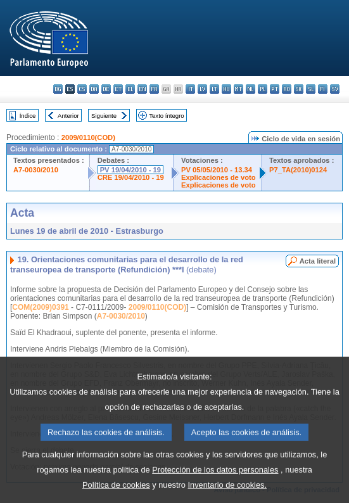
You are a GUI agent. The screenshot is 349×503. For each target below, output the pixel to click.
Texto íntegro (166, 115)
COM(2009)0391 (40, 307)
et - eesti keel (118, 89)
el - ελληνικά (130, 89)
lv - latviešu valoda (202, 89)
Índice (28, 115)
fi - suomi (322, 89)
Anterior (68, 115)
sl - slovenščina (310, 89)
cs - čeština (82, 89)
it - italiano (190, 89)
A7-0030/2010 (35, 170)
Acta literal (318, 261)
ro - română (286, 89)
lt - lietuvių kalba (214, 89)
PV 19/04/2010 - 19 (130, 170)
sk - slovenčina (298, 89)
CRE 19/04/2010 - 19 (131, 177)
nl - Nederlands (250, 89)
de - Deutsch (106, 89)
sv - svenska (334, 89)
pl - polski (262, 89)
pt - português (274, 89)
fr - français (154, 89)
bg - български (58, 89)
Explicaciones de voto (218, 177)
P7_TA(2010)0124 (298, 170)
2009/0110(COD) (88, 137)
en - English (142, 89)
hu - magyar (226, 89)
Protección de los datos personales (215, 484)
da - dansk (94, 89)
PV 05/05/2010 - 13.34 (216, 170)
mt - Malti (238, 89)
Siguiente (104, 115)
